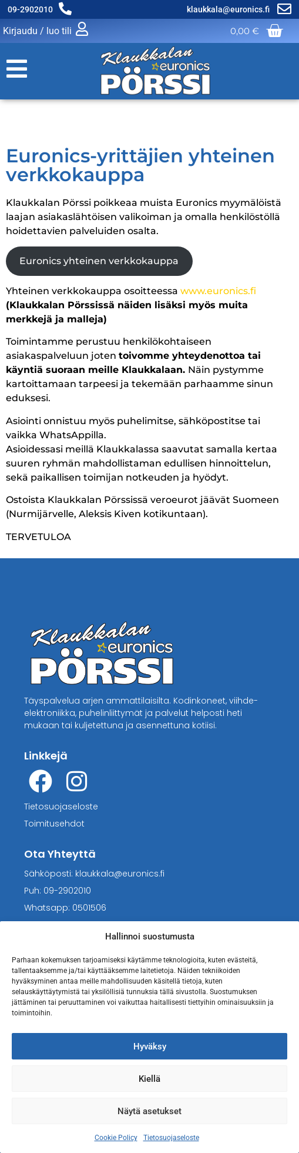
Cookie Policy (116, 1138)
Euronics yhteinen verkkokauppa (99, 260)
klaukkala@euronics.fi (229, 9)
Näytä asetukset (149, 1111)
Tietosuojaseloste (171, 1138)
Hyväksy (149, 1046)
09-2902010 (30, 9)
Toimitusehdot (54, 823)
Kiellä (149, 1079)
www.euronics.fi (218, 290)
